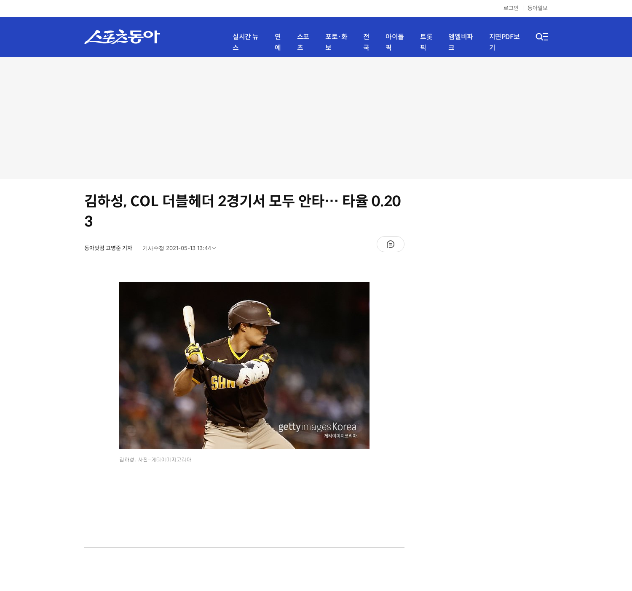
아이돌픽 (395, 42)
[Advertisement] (316, 117)
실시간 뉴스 (246, 42)
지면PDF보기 (504, 42)
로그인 (511, 8)
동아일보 (538, 8)
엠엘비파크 (460, 42)
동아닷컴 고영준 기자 (109, 248)
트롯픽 (426, 42)
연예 (278, 42)
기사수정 (181, 250)
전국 (366, 42)
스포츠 (303, 42)
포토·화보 (336, 42)
